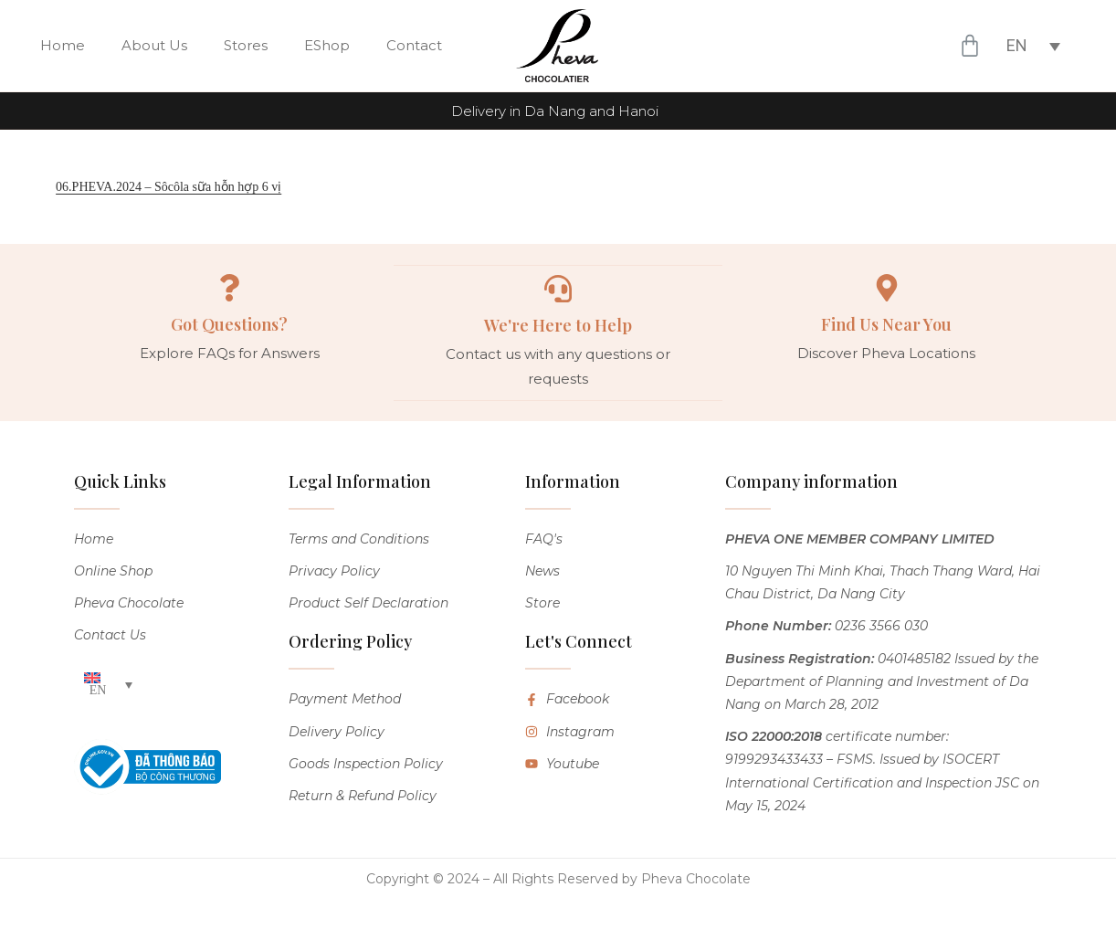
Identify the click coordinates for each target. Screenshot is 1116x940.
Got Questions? (229, 324)
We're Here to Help (558, 324)
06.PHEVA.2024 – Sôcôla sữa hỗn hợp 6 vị (168, 187)
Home (62, 45)
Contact (414, 45)
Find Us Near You (886, 324)
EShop (327, 45)
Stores (246, 45)
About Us (154, 45)
